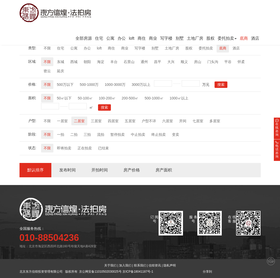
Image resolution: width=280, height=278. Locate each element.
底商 (244, 38)
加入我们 (125, 265)
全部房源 (83, 38)
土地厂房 (195, 38)
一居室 (62, 121)
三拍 (87, 134)
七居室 (197, 121)
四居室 (113, 121)
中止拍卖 (138, 134)
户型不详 (149, 121)
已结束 (103, 148)
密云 (47, 71)
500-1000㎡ (153, 98)
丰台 (114, 62)
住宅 (99, 38)
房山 (197, 62)
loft (131, 38)
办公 (122, 38)
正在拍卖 (85, 148)
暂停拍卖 (117, 134)
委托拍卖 (206, 48)
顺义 (184, 62)
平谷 (227, 62)
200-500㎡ (130, 98)
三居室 (96, 121)
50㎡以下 (64, 98)
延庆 (60, 71)
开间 (182, 121)
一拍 (60, 134)
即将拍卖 (64, 148)
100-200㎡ (107, 98)
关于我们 (110, 265)
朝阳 (87, 62)
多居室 (214, 121)
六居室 (167, 121)
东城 (60, 62)
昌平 (157, 62)
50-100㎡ (85, 98)
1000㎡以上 (179, 98)
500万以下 (65, 85)
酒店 (255, 38)
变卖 (175, 134)
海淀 (100, 62)
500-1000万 (89, 85)
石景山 (129, 62)
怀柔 (241, 62)
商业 (153, 38)
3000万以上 (141, 85)
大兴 (171, 62)
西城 (74, 62)
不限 (47, 48)
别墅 (180, 38)
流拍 (100, 134)
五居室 (130, 121)
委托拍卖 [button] (227, 38)
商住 (142, 38)
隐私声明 (169, 265)
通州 (144, 62)
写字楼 (166, 38)
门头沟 (212, 62)
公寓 (110, 38)
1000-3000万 (115, 85)
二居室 (79, 121)
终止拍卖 (158, 134)
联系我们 (140, 265)
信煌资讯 (155, 265)
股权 (210, 38)
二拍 (74, 134)
